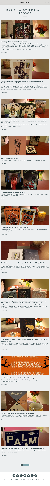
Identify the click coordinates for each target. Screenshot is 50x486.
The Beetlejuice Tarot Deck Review (13, 192)
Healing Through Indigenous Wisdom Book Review (17, 413)
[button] (1, 2)
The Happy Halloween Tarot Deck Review (15, 227)
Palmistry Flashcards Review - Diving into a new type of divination (22, 448)
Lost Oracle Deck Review (9, 158)
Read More (4, 52)
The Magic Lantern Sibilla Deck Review (14, 42)
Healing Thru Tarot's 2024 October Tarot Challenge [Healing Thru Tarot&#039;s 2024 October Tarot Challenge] (18, 378)
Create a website (29, 483)
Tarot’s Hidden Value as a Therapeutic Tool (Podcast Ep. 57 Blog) (22, 263)
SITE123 (23, 483)
